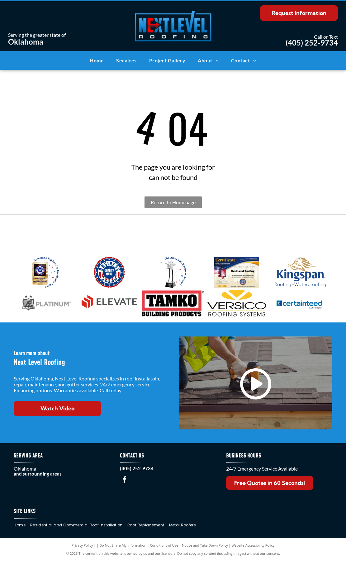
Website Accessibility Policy (252, 545)
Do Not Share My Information (122, 545)
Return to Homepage (173, 202)
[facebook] (124, 480)
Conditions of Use (164, 545)
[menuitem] (96, 60)
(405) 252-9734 (312, 42)
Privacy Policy (82, 545)
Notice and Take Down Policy (205, 545)
